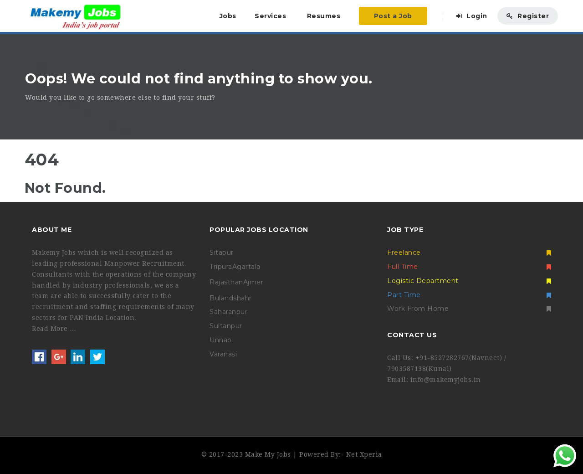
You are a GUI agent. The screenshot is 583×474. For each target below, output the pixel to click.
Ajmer (253, 282)
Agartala (246, 267)
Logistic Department (469, 281)
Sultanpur (226, 326)
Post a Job (393, 16)
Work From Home (469, 308)
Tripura (221, 267)
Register (527, 16)
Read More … (54, 328)
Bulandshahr (231, 298)
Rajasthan (226, 282)
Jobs (228, 16)
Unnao (221, 340)
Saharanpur (228, 312)
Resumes (324, 16)
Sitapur (222, 252)
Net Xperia (364, 454)
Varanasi (223, 354)
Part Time (469, 295)
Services (270, 16)
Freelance (469, 252)
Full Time (469, 267)
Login (471, 16)
